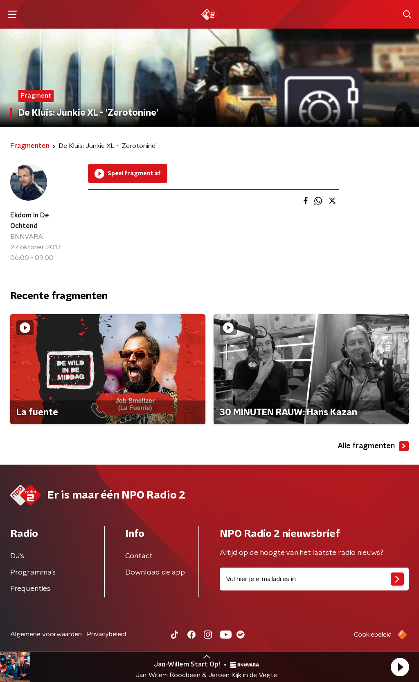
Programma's (33, 572)
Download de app (155, 572)
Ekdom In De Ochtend (29, 220)
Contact (139, 556)
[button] (400, 667)
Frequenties (30, 589)
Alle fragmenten (373, 446)
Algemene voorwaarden (46, 634)
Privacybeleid (106, 634)
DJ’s (17, 556)
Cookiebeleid (373, 634)
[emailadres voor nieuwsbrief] (314, 579)
